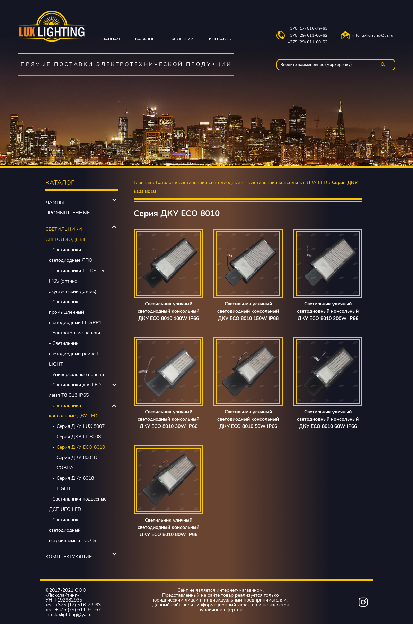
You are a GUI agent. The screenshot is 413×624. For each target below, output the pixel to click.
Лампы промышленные (67, 207)
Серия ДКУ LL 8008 (78, 436)
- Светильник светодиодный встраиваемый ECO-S (72, 530)
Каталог (145, 39)
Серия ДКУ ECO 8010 (80, 447)
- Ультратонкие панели (74, 333)
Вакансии (182, 39)
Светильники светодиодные (66, 234)
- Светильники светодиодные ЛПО (71, 255)
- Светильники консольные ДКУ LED (73, 410)
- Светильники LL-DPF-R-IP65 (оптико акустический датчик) (78, 281)
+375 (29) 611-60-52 (307, 42)
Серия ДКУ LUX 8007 (80, 426)
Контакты (220, 39)
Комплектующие (68, 556)
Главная (109, 39)
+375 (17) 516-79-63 (307, 28)
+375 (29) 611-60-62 (307, 35)
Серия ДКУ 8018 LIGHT (75, 483)
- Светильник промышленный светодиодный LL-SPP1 (75, 312)
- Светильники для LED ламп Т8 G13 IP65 (75, 390)
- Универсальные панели (76, 374)
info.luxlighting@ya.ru (372, 35)
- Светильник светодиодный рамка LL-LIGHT (76, 353)
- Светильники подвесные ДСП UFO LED (77, 504)
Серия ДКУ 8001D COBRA (76, 462)
